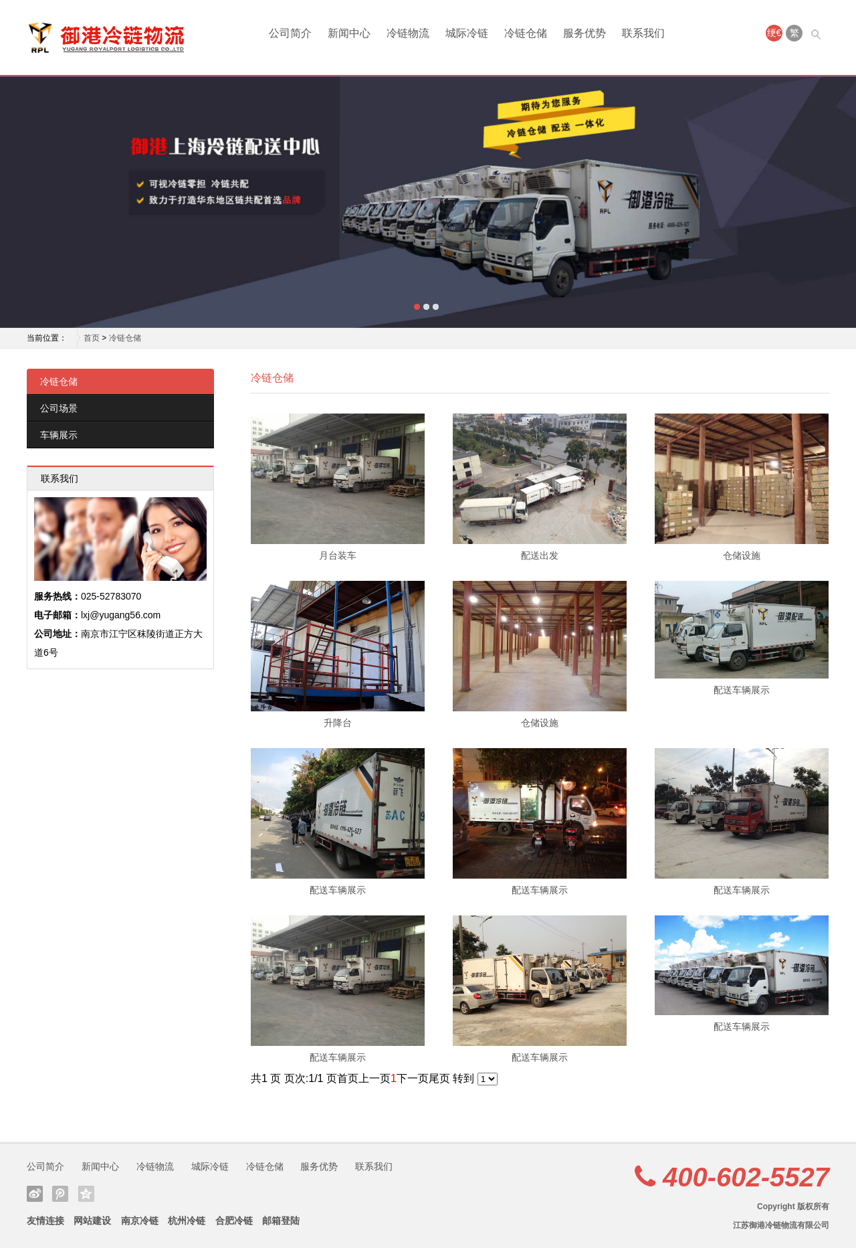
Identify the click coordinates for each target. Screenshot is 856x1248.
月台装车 (337, 555)
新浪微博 (35, 1194)
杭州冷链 (186, 1220)
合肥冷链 (234, 1220)
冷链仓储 (525, 33)
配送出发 (539, 555)
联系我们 (643, 33)
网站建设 (92, 1220)
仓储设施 (741, 555)
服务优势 (584, 33)
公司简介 (290, 33)
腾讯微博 (60, 1194)
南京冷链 (139, 1220)
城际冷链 (466, 33)
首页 (92, 338)
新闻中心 (349, 33)
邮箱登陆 (281, 1220)
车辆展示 (59, 435)
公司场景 (59, 408)
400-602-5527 (746, 1177)
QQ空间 (86, 1194)
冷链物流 (408, 33)
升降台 (338, 722)
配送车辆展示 (742, 690)
